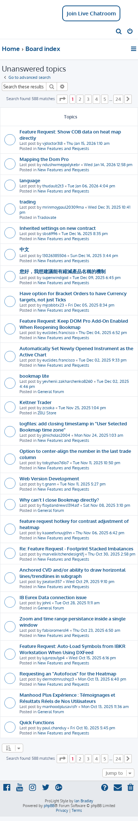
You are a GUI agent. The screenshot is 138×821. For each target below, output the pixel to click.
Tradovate (47, 217)
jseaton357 (52, 581)
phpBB (49, 805)
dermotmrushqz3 (58, 679)
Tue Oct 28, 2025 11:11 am (77, 602)
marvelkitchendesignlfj (63, 554)
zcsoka (48, 407)
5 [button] (104, 99)
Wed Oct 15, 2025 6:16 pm (92, 657)
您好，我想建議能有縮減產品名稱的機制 (63, 271)
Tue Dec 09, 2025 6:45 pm (96, 277)
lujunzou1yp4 (53, 657)
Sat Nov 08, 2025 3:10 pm (106, 505)
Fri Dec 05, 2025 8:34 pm (91, 305)
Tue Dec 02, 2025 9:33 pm (103, 360)
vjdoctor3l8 (52, 143)
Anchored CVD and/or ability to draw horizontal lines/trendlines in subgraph (72, 573)
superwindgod (55, 277)
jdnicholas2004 (56, 435)
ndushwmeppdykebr (61, 164)
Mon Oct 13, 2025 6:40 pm (102, 679)
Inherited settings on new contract (58, 228)
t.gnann (49, 484)
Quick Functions (37, 722)
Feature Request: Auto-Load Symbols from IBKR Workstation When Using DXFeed (72, 649)
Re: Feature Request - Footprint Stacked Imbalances (76, 548)
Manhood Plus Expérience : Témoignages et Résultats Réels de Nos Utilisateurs (67, 698)
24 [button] (118, 99)
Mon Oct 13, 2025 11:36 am (105, 706)
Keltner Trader (36, 402)
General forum (51, 391)
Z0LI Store (47, 412)
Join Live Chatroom (91, 13)
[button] (62, 99)
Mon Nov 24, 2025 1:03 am (98, 435)
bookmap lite (34, 376)
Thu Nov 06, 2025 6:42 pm (100, 532)
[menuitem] (119, 32)
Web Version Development (49, 478)
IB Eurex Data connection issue (53, 597)
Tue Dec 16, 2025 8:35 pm (84, 233)
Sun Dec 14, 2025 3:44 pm (94, 255)
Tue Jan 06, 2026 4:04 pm (91, 185)
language (30, 180)
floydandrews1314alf (60, 505)
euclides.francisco (58, 332)
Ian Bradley (83, 801)
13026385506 (54, 255)
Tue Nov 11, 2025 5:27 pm (83, 484)
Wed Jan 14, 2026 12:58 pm (108, 164)
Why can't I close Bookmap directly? (59, 499)
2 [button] (80, 99)
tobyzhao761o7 (55, 462)
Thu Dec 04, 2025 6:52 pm (103, 332)
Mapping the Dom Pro (44, 159)
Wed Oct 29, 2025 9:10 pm (90, 581)
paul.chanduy (54, 727)
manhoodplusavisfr (59, 706)
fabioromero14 (55, 630)
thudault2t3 (53, 185)
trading (28, 201)
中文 (24, 249)
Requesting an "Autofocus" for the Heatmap (68, 673)
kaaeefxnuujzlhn (57, 532)
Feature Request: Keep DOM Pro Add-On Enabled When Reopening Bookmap (74, 324)
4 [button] (96, 99)
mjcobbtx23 (53, 305)
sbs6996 (49, 233)
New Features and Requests (63, 148)
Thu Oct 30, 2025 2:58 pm (111, 554)
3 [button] (88, 99)
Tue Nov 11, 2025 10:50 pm (96, 462)
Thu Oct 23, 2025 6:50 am (96, 630)
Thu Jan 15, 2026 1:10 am (88, 143)
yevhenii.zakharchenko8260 (67, 381)
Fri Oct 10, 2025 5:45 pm (92, 727)
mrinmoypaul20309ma (63, 207)
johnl (46, 602)
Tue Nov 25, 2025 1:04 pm (82, 407)
